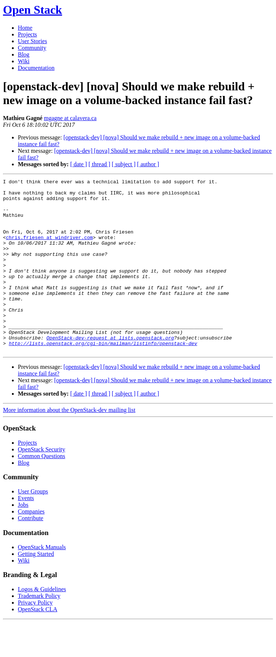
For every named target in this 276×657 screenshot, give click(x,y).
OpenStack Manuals (42, 582)
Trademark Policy (39, 630)
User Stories (32, 41)
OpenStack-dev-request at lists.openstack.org (110, 370)
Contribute (30, 553)
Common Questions (41, 490)
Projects (27, 34)
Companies (31, 546)
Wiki (23, 61)
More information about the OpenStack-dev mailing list (69, 444)
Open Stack (32, 9)
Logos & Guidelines (42, 624)
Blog (23, 54)
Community (32, 48)
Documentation (36, 68)
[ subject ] (124, 164)
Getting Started (36, 588)
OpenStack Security (41, 484)
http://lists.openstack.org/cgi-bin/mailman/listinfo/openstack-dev (103, 376)
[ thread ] (99, 164)
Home (25, 28)
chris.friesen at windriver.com (49, 249)
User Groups (33, 526)
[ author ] (148, 164)
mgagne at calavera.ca (70, 118)
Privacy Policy (35, 637)
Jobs (23, 539)
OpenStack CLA (37, 644)
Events (26, 532)
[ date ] (78, 164)
